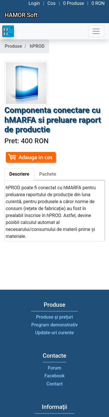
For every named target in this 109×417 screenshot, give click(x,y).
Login (34, 3)
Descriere (19, 174)
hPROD (37, 46)
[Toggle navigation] (96, 31)
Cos (51, 3)
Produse (13, 46)
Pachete (47, 174)
